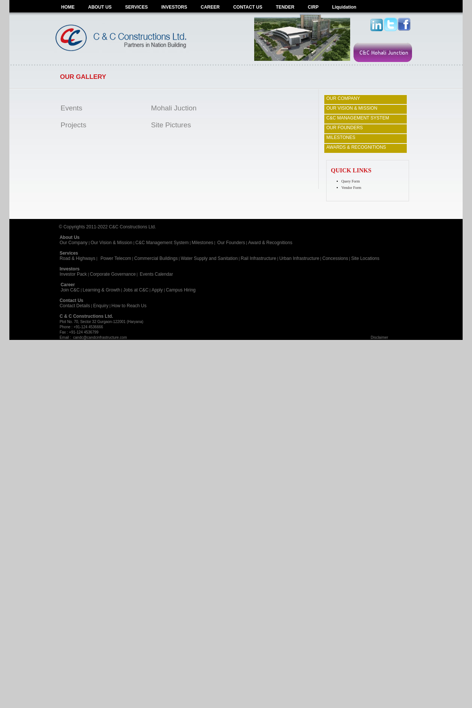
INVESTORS (174, 7)
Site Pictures (171, 125)
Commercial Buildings (156, 258)
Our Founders (231, 242)
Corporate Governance (113, 274)
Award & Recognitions (270, 242)
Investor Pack (73, 274)
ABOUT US (100, 7)
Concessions (335, 258)
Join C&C (70, 290)
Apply (157, 290)
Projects (74, 125)
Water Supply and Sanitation (209, 258)
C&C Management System (162, 242)
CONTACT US (247, 7)
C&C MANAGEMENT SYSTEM (358, 118)
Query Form (351, 181)
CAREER (210, 7)
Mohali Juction (173, 108)
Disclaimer (379, 337)
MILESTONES (341, 137)
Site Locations (365, 258)
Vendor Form (351, 188)
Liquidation (344, 7)
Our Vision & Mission (111, 242)
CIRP (313, 7)
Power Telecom (115, 258)
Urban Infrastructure (299, 258)
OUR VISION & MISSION (352, 108)
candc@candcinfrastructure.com (100, 337)
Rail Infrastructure (258, 258)
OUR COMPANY (343, 98)
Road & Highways (77, 258)
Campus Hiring (182, 290)
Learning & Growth (101, 290)
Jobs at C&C (135, 290)
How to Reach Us (128, 305)
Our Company (74, 242)
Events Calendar (156, 274)
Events (71, 108)
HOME (68, 7)
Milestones (202, 242)
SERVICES (136, 7)
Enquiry (100, 305)
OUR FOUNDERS (345, 127)
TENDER (285, 7)
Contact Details (75, 305)
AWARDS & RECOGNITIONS (356, 147)
